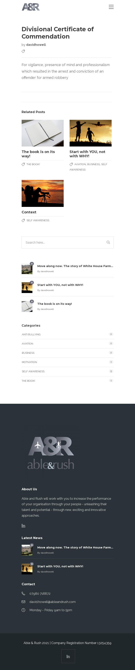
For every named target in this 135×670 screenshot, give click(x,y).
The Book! (33, 164)
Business (93, 164)
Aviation (80, 164)
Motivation (29, 362)
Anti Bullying (31, 334)
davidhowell (36, 45)
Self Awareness (38, 220)
